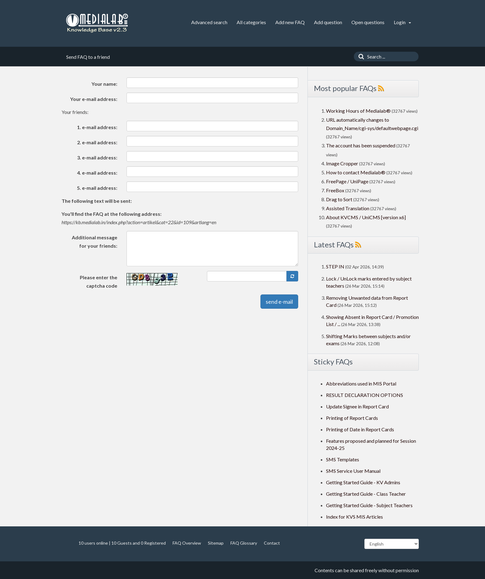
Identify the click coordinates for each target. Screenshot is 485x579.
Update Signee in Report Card (357, 406)
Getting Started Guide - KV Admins (363, 482)
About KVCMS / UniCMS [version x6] (366, 217)
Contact (272, 543)
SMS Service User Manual (353, 471)
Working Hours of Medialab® (358, 111)
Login (402, 22)
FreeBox (335, 190)
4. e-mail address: (97, 173)
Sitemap (216, 543)
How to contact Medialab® (355, 172)
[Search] (360, 56)
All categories (251, 22)
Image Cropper (342, 163)
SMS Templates (342, 459)
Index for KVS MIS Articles (354, 517)
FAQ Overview (187, 543)
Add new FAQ (290, 22)
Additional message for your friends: (94, 241)
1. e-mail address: (97, 127)
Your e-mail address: (93, 99)
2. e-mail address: (97, 142)
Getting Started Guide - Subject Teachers (369, 505)
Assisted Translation (347, 208)
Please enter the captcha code (98, 281)
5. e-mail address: (97, 188)
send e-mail (279, 301)
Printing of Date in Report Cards (360, 429)
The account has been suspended (360, 145)
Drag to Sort (339, 199)
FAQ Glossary (243, 543)
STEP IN (335, 266)
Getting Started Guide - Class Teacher (366, 494)
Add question (328, 22)
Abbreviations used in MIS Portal (361, 383)
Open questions (367, 22)
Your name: (104, 84)
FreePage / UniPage (347, 181)
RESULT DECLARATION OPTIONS (364, 395)
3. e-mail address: (97, 157)
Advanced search (209, 22)
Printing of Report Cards (352, 418)
